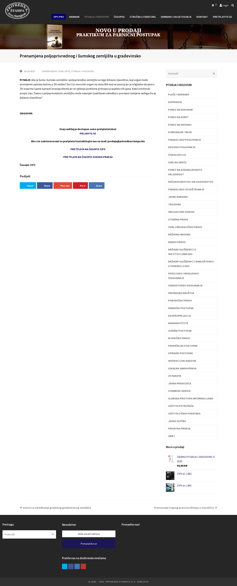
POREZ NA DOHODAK (180, 109)
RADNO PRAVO (177, 242)
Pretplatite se (89, 543)
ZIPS (32, 165)
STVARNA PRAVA (178, 219)
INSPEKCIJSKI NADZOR (182, 360)
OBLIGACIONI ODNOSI (181, 211)
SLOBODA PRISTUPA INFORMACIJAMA (190, 398)
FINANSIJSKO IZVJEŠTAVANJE (186, 189)
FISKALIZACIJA (177, 154)
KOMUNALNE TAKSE (180, 132)
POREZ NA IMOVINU (180, 124)
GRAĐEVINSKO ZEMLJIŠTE (56, 71)
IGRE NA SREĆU (177, 162)
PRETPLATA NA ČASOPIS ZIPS (87, 149)
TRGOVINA (174, 204)
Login (225, 5)
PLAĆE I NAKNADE (178, 94)
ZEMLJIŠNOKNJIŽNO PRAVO (185, 227)
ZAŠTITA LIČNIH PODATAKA (184, 413)
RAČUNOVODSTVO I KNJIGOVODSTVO (190, 181)
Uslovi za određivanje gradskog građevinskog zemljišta (55, 507)
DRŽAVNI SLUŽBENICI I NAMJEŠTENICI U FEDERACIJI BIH (191, 263)
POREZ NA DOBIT (178, 117)
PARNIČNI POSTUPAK (181, 308)
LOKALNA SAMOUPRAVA (182, 368)
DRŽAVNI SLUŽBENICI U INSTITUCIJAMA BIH (182, 252)
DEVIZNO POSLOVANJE (181, 147)
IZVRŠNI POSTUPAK (180, 330)
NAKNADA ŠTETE (178, 323)
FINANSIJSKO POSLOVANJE (184, 139)
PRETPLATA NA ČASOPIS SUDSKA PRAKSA (88, 157)
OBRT (171, 436)
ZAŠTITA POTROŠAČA (181, 405)
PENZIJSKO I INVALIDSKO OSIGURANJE (183, 275)
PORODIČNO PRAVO (180, 300)
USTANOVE (174, 375)
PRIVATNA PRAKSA (179, 428)
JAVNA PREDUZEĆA (179, 383)
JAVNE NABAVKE (178, 196)
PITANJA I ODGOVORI (82, 71)
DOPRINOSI (175, 102)
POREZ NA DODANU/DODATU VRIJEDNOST (185, 172)
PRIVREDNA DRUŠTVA (181, 293)
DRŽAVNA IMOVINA (179, 234)
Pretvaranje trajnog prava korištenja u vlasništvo (185, 507)
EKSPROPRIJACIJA (179, 315)
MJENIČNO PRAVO (179, 338)
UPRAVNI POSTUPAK (180, 353)
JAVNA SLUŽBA (177, 421)
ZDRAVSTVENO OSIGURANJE (185, 285)
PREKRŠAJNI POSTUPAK (183, 345)
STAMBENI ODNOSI (179, 390)
